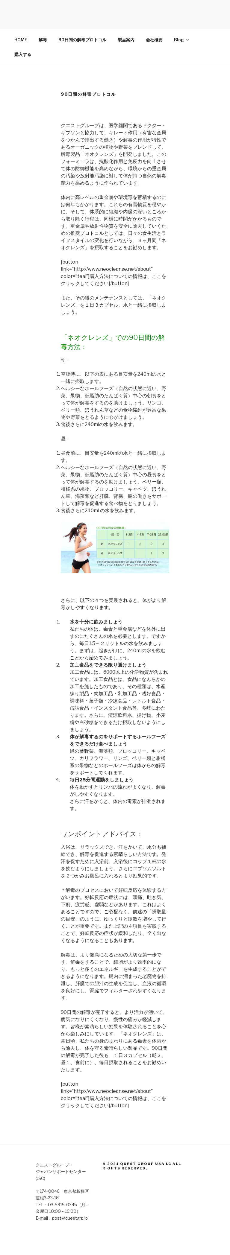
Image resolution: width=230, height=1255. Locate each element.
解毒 (43, 39)
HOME (20, 39)
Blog (182, 39)
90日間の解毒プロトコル (82, 39)
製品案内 (126, 39)
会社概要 (154, 39)
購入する (22, 54)
